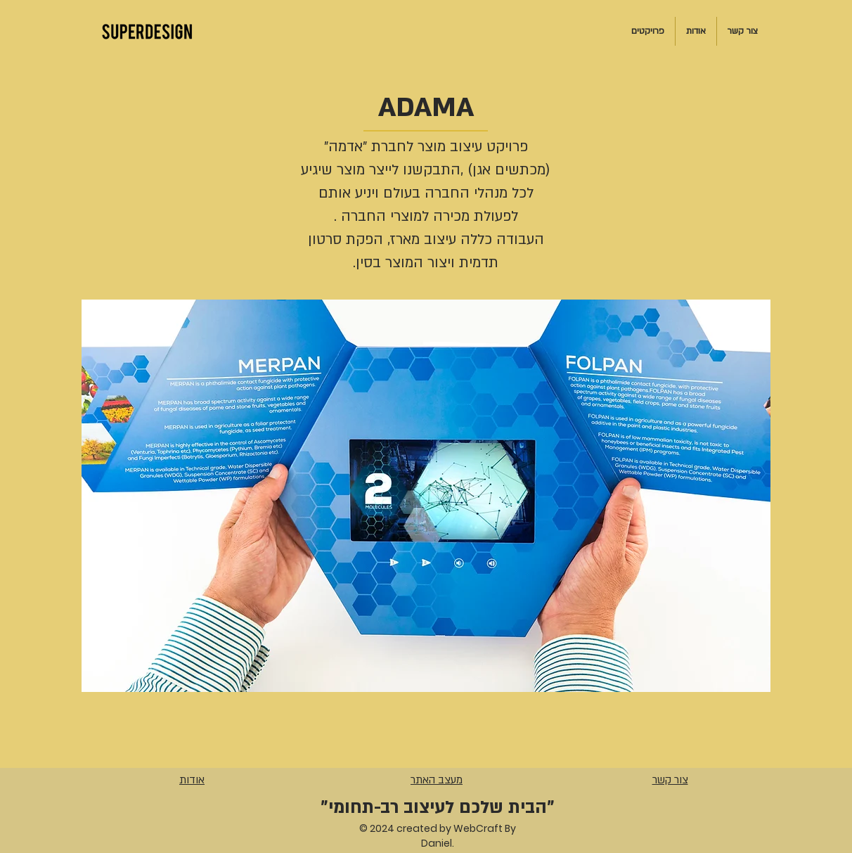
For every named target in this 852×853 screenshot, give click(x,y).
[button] (426, 496)
